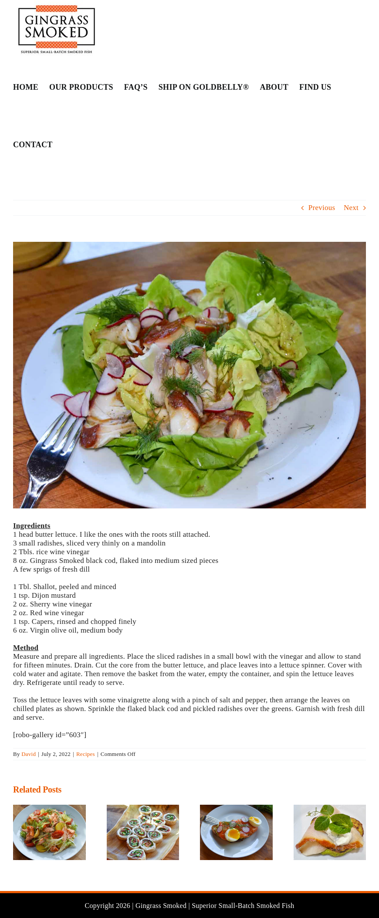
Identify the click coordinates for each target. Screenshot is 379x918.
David (28, 754)
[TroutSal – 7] (189, 375)
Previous (321, 207)
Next (351, 207)
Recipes (85, 754)
